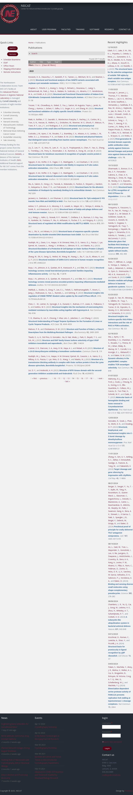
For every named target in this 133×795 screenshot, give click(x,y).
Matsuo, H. (99, 122)
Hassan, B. (42, 122)
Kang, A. (120, 511)
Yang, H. (122, 489)
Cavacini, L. (43, 245)
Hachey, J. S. (84, 119)
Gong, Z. (62, 88)
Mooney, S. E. (57, 206)
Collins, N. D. (116, 132)
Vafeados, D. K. (123, 575)
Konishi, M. (123, 220)
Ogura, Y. (112, 232)
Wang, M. (66, 256)
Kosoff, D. (125, 63)
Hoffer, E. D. (46, 162)
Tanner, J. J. (72, 77)
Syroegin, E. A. (56, 304)
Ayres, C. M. (46, 133)
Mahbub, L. (33, 290)
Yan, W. (118, 210)
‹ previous (43, 378)
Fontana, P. (47, 220)
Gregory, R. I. (91, 220)
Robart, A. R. (82, 348)
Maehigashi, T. (69, 162)
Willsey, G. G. (33, 359)
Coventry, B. (113, 559)
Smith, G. (127, 114)
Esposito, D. (125, 307)
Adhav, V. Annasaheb (121, 460)
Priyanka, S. (117, 53)
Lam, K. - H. (57, 147)
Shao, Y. (122, 640)
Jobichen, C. (75, 318)
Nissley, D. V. (116, 181)
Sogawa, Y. (121, 223)
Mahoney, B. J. (114, 379)
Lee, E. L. (60, 290)
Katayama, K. (36, 187)
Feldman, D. (113, 568)
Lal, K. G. (120, 98)
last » (67, 381)
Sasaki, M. (121, 217)
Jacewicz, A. (33, 198)
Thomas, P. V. (114, 95)
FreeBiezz (129, 791)
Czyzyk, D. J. (113, 213)
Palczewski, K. (63, 187)
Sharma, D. (37, 318)
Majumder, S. (113, 550)
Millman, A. (120, 262)
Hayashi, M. (125, 229)
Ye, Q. (124, 604)
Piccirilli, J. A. (113, 643)
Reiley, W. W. (124, 126)
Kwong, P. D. (121, 123)
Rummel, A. (72, 151)
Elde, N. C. (85, 267)
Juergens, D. (123, 553)
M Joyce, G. (115, 136)
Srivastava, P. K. (46, 136)
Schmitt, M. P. (114, 394)
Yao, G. (95, 147)
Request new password (112, 742)
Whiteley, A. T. (122, 610)
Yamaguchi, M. (114, 226)
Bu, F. (82, 256)
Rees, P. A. (122, 111)
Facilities (66, 29)
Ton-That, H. (123, 391)
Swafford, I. (121, 102)
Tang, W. (112, 466)
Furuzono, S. (125, 207)
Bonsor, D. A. (126, 168)
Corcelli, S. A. (125, 349)
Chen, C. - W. (33, 304)
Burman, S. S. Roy (91, 217)
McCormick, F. (114, 238)
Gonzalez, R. (113, 421)
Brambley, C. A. (70, 133)
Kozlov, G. (43, 290)
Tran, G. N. (32, 122)
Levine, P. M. (121, 562)
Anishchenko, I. (125, 556)
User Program (49, 29)
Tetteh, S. (69, 290)
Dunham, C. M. (86, 162)
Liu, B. (88, 256)
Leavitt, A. (68, 206)
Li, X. (120, 571)
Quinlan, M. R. (56, 267)
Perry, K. (47, 151)
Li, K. (39, 337)
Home (31, 42)
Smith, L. (111, 117)
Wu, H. (56, 220)
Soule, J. (118, 382)
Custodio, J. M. (34, 133)
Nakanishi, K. (125, 466)
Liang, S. (91, 88)
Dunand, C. (67, 304)
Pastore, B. (123, 463)
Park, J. (46, 91)
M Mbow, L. (62, 245)
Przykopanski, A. (76, 147)
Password (107, 732)
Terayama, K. (113, 207)
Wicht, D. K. (116, 424)
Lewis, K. (88, 304)
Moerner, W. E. (78, 122)
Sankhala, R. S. (126, 105)
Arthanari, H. (65, 220)
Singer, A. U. (70, 108)
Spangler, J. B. (121, 517)
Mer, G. (118, 679)
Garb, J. (111, 268)
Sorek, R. (32, 209)
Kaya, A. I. (68, 348)
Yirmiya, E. (89, 206)
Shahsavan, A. (41, 293)
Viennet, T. (65, 217)
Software (94, 29)
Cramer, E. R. (33, 348)
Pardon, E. (80, 184)
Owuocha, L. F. (47, 77)
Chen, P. (87, 147)
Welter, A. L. (126, 670)
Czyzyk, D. (112, 298)
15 (78, 378)
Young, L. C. (127, 210)
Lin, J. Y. (41, 125)
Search (34, 53)
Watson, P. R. (33, 329)
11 (59, 378)
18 (91, 378)
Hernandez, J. (113, 105)
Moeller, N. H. (119, 60)
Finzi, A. (53, 91)
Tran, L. (125, 547)
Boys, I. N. (32, 267)
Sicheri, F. (50, 108)
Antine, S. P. (33, 206)
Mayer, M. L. (79, 206)
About (33, 29)
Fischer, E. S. (76, 220)
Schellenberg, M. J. (115, 682)
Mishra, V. (116, 670)
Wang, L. (36, 217)
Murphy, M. (116, 508)
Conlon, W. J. (96, 119)
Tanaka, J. (122, 235)
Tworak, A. (58, 184)
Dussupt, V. (113, 92)
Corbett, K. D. (113, 617)
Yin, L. (30, 231)
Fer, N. (111, 210)
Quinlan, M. (55, 278)
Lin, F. (46, 318)
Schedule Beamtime (12, 59)
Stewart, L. (115, 514)
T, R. (30, 318)
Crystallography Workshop (46, 727)
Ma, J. (110, 337)
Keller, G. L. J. (33, 136)
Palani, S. (112, 667)
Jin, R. (93, 151)
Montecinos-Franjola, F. (68, 119)
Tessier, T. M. (34, 105)
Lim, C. (66, 318)
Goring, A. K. (116, 385)
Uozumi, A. (112, 220)
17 (87, 378)
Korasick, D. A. (34, 77)
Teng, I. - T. (122, 120)
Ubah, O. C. (112, 50)
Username (107, 723)
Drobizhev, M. (65, 122)
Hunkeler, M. (36, 220)
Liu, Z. (30, 147)
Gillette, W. (115, 301)
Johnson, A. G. (45, 206)
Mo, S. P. (112, 171)
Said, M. (117, 547)
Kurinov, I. (41, 108)
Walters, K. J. (53, 122)
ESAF (6, 62)
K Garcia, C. (125, 514)
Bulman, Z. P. (78, 304)
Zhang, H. (112, 457)
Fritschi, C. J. (44, 88)
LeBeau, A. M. (113, 66)
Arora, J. (119, 108)
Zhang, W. (84, 108)
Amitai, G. (99, 206)
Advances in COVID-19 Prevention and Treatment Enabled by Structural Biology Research (49, 775)
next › (101, 378)
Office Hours (9, 66)
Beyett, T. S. (92, 337)
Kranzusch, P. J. (46, 209)
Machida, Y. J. (113, 685)
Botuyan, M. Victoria (116, 676)
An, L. (110, 547)
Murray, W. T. (113, 349)
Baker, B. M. (63, 136)
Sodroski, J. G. (73, 91)
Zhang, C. (89, 318)
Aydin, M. (114, 489)
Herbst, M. (56, 256)
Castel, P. (115, 184)
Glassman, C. (121, 495)
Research (109, 29)
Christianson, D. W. (52, 329)
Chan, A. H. (123, 175)
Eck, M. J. (32, 340)
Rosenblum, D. (114, 492)
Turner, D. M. (113, 307)
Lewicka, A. (113, 640)
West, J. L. (112, 56)
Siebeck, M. (121, 520)
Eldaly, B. (122, 346)
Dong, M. (82, 151)
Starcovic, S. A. (46, 348)
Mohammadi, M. (35, 91)
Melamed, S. (120, 268)
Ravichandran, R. (115, 505)
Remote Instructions (12, 72)
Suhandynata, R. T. (116, 614)
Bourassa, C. (81, 88)
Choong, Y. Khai (56, 318)
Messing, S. (113, 178)
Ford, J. (111, 382)
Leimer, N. (44, 304)
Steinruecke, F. (125, 271)
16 (82, 378)
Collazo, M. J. (125, 388)
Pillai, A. (121, 565)
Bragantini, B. (120, 673)
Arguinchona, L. (114, 499)
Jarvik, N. (97, 105)
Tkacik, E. (32, 337)
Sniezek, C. (126, 499)
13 (68, 378)
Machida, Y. (121, 667)
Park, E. (83, 337)
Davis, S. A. (45, 242)
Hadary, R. (124, 265)
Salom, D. (39, 184)
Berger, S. (112, 486)
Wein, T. (111, 262)
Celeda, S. (127, 53)
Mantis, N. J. (89, 245)
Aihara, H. (48, 231)
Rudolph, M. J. (34, 242)
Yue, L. (51, 293)
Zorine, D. (123, 568)
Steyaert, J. (90, 184)
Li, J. (30, 217)
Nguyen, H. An (34, 162)
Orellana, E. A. (76, 217)
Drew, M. (122, 178)
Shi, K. (36, 231)
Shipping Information (12, 69)
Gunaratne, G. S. (123, 56)
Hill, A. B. (111, 274)
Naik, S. (111, 517)
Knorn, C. (96, 290)
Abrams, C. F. (85, 91)
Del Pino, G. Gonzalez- (51, 337)
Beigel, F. (112, 520)
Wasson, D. (121, 117)
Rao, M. (111, 108)
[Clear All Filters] (49, 65)
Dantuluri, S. (44, 198)
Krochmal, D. (113, 637)
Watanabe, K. (69, 184)
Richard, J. (71, 88)
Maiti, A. (31, 119)
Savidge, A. (112, 463)
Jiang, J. (31, 293)
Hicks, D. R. (113, 571)
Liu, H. (65, 147)
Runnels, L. (59, 293)
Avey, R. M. (58, 348)
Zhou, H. (111, 610)
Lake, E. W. (122, 50)
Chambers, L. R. (114, 604)
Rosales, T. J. (57, 133)
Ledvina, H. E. (124, 607)
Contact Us (124, 29)
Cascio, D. (112, 391)
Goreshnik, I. (125, 550)
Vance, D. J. (85, 242)
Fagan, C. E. (57, 162)
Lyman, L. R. (126, 379)
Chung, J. (32, 108)
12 (64, 378)
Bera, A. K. (123, 559)
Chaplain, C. (33, 88)
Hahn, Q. (44, 217)
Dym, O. (114, 271)
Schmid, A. (112, 120)
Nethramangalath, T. (82, 290)
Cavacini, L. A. (86, 356)
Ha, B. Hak (66, 337)
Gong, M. (114, 607)
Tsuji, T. (125, 226)
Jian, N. (114, 111)
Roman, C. (124, 637)
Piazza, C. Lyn (96, 242)
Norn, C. (128, 565)
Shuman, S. (58, 198)
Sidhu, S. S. (59, 108)
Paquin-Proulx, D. (115, 129)
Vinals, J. (75, 337)
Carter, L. (125, 502)
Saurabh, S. (52, 119)
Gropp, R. (112, 523)
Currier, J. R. (113, 126)
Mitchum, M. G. (84, 77)
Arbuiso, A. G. (83, 133)
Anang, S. (54, 88)
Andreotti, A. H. (46, 370)
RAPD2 (13, 48)
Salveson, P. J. (114, 578)
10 (55, 378)
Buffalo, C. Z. (41, 119)
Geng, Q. (47, 256)
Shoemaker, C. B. (59, 151)
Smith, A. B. (42, 94)
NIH (18, 160)
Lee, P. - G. (39, 147)
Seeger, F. (121, 486)
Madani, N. (61, 91)
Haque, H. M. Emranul (60, 242)
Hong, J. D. (48, 184)
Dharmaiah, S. (114, 168)
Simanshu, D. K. (123, 232)
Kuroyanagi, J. (114, 229)
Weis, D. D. (74, 242)
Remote (12, 54)
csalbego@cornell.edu (111, 775)
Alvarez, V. (112, 565)
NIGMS (18, 154)
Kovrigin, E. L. (113, 352)
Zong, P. (51, 290)
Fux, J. (64, 105)
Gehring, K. (73, 293)
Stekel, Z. (57, 105)
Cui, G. (111, 673)
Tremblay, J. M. (37, 151)
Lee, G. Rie (112, 553)
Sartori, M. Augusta (76, 105)
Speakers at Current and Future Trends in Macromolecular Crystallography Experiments (48, 759)
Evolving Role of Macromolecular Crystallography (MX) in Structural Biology (15, 763)
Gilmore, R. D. (73, 245)
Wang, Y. (52, 245)
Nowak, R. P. (54, 217)
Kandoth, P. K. (61, 77)
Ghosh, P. (90, 122)
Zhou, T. (111, 123)
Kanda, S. (112, 223)
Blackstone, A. (114, 502)
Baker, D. (124, 523)
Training (80, 29)
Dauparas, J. (113, 556)
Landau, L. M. (95, 133)
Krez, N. (48, 147)
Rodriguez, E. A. (55, 125)
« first (34, 378)
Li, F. (30, 259)
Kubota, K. (112, 235)
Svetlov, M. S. (40, 307)
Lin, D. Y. (32, 370)
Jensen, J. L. (123, 92)
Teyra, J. (89, 105)
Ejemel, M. (32, 245)
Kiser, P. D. (47, 187)
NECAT (26, 5)
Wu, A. (31, 184)
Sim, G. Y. (121, 457)
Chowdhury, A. (47, 105)
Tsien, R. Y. (32, 125)
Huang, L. (75, 256)
